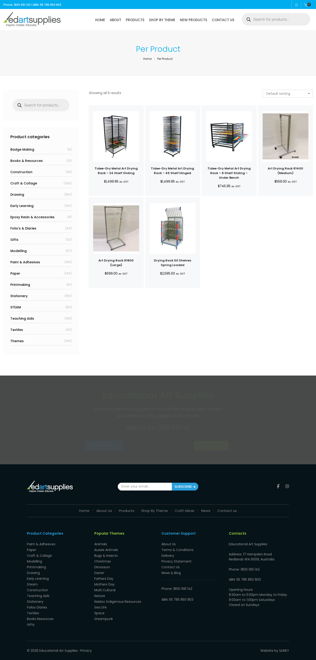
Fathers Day (103, 578)
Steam (32, 584)
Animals (100, 544)
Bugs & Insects (106, 555)
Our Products (119, 445)
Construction (21, 172)
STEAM (15, 307)
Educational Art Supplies (58, 650)
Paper (15, 273)
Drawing (17, 194)
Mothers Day (104, 584)
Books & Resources (26, 160)
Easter (99, 573)
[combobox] (288, 94)
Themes (17, 341)
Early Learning (22, 206)
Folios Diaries (37, 607)
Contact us (227, 510)
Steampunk (103, 619)
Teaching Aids (22, 318)
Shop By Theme (154, 510)
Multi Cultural (104, 590)
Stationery (19, 296)
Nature (99, 596)
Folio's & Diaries (23, 228)
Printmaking (20, 284)
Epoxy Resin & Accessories (32, 217)
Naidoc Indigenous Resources (117, 601)
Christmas (102, 561)
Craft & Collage (23, 183)
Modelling (18, 251)
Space (99, 613)
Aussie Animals (106, 550)
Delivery (167, 555)
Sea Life (100, 607)
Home (84, 510)
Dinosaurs (102, 567)
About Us (104, 510)
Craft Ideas (184, 510)
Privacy (86, 650)
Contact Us (197, 445)
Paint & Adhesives (25, 262)
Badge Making (22, 149)
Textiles (16, 329)
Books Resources (40, 619)
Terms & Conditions (177, 550)
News (205, 510)
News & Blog (171, 573)
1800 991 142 (174, 427)
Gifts (14, 239)
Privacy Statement (176, 561)
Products (126, 510)
